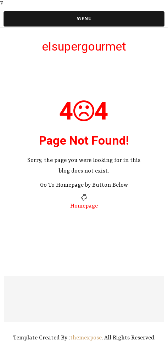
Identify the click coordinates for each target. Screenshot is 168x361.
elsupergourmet (84, 46)
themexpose (86, 338)
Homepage (84, 206)
